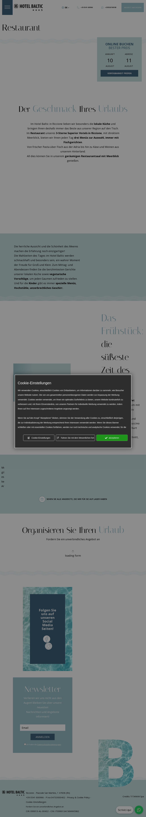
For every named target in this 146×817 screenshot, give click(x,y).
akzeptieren (112, 438)
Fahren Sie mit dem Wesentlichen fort (75, 438)
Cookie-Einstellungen (38, 438)
